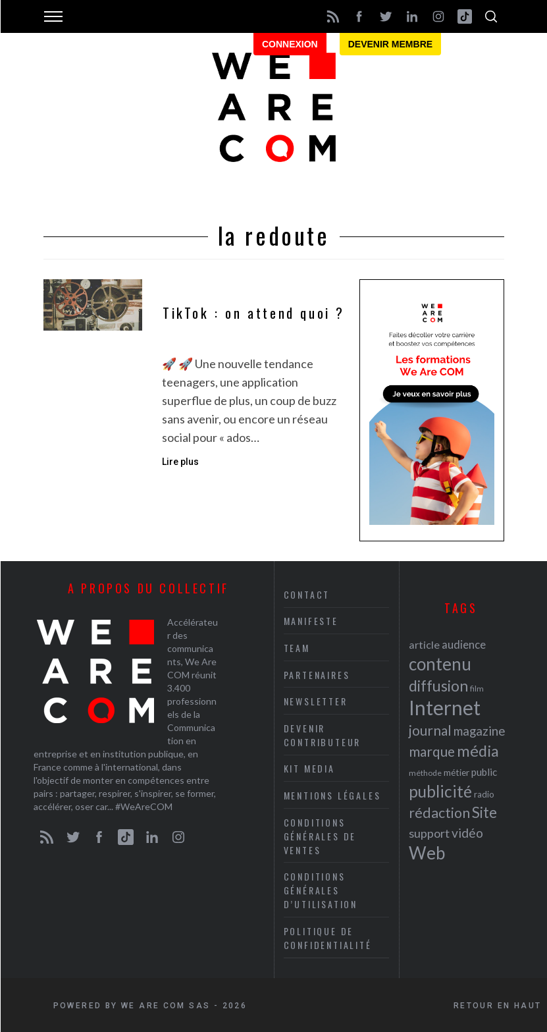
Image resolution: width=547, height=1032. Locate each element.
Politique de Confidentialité (328, 938)
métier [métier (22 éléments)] (456, 772)
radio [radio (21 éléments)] (484, 794)
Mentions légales (332, 795)
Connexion (290, 44)
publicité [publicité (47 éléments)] (440, 791)
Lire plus (180, 461)
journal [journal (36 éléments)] (430, 730)
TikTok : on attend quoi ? (254, 313)
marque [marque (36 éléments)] (432, 751)
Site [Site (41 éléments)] (484, 812)
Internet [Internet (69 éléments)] (445, 707)
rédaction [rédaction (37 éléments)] (439, 812)
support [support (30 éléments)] (429, 833)
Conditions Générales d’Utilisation (320, 890)
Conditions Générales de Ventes (320, 836)
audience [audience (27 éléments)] (464, 644)
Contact (307, 594)
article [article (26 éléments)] (424, 644)
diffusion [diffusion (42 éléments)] (438, 685)
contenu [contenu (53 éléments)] (440, 663)
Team (297, 648)
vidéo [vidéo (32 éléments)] (467, 832)
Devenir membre (390, 44)
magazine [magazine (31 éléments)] (479, 730)
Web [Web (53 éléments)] (427, 852)
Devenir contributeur (322, 735)
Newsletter (316, 701)
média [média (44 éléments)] (478, 751)
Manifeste (311, 621)
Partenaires (317, 675)
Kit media (309, 768)
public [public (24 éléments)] (484, 772)
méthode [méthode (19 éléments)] (425, 773)
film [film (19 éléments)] (477, 688)
